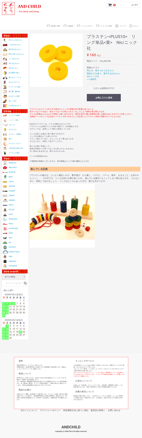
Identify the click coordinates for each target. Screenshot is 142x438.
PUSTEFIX (12, 247)
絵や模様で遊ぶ (14, 73)
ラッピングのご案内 (104, 26)
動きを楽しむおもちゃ (16, 54)
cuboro (11, 181)
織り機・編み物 (14, 91)
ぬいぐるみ (13, 101)
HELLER (11, 210)
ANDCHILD (70, 427)
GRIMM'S (12, 200)
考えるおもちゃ (14, 63)
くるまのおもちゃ (15, 45)
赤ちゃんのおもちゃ (16, 40)
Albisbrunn (12, 163)
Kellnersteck (13, 219)
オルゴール (13, 129)
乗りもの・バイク (15, 77)
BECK (11, 177)
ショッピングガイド (85, 26)
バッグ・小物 (13, 120)
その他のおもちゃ (15, 105)
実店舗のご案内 (53, 26)
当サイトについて (29, 410)
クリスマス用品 (14, 153)
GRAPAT (11, 195)
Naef (10, 238)
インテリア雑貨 (14, 115)
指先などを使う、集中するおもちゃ (103, 73)
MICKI (11, 233)
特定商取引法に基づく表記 (75, 410)
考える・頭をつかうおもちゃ (100, 70)
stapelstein (12, 261)
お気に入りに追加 (104, 97)
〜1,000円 (91, 79)
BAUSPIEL (12, 172)
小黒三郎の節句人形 (16, 148)
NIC (10, 242)
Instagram (68, 26)
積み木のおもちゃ (15, 49)
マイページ (120, 26)
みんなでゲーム (14, 82)
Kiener (11, 224)
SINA (10, 256)
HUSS (11, 214)
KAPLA (11, 205)
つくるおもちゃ (14, 59)
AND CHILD (13, 167)
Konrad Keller (13, 228)
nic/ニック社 (93, 76)
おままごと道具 (14, 96)
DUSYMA (12, 186)
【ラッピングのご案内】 (80, 369)
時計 (10, 139)
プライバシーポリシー (50, 410)
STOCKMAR (13, 266)
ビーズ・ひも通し (15, 87)
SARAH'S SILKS (14, 252)
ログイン (134, 26)
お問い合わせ (114, 410)
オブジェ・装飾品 (15, 134)
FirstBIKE (12, 191)
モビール (12, 125)
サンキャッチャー (15, 143)
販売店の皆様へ (98, 410)
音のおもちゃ (13, 68)
